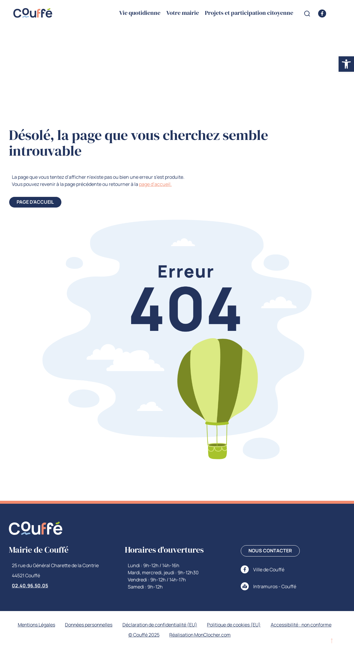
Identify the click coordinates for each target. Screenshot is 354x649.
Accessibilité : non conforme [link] (303, 625)
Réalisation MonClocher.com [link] (200, 635)
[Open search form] (307, 13)
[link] (346, 64)
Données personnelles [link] (87, 625)
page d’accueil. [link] (155, 184)
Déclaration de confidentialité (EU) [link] (160, 625)
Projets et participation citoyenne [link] (249, 13)
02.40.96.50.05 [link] (30, 585)
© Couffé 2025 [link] (143, 635)
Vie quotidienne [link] (139, 13)
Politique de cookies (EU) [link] (235, 625)
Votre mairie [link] (182, 13)
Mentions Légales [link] (34, 625)
